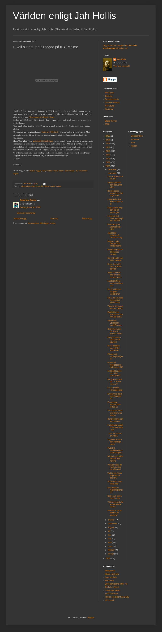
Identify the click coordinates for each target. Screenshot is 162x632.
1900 (107, 124)
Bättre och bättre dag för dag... (114, 497)
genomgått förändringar (43, 141)
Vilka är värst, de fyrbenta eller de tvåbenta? (114, 467)
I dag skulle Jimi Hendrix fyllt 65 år (115, 201)
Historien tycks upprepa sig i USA (114, 226)
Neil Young (109, 106)
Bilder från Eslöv (112, 574)
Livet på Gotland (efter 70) (116, 584)
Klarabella (109, 580)
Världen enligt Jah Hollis (64, 15)
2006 (108, 558)
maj (110, 539)
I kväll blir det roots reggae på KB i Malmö (115, 218)
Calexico (108, 96)
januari (111, 554)
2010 (108, 155)
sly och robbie (81, 170)
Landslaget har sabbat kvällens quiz (115, 283)
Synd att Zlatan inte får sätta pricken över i (114, 274)
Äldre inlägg (87, 219)
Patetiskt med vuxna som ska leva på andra (115, 314)
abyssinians (69, 170)
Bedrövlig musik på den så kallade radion (114, 331)
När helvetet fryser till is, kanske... (115, 259)
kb (42, 186)
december (112, 169)
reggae (38, 170)
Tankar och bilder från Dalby (117, 597)
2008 (108, 162)
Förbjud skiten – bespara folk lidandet (114, 339)
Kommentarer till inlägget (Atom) (41, 223)
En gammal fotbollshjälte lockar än (114, 404)
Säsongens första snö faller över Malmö (114, 412)
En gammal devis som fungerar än (114, 396)
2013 (108, 143)
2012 (108, 147)
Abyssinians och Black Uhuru (41, 117)
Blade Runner (111, 121)
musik (32, 170)
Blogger (91, 618)
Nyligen (134, 146)
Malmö (49, 170)
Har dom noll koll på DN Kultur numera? (114, 381)
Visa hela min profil (121, 66)
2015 (108, 136)
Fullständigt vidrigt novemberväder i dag (115, 427)
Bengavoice (110, 571)
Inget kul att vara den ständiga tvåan (114, 441)
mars (110, 546)
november (112, 173)
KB (43, 170)
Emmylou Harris (112, 99)
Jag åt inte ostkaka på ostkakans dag (114, 235)
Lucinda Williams (112, 102)
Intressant (135, 139)
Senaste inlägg (20, 219)
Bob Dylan (109, 93)
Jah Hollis (121, 59)
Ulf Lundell (109, 600)
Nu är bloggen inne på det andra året (113, 348)
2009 (108, 159)
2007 (108, 166)
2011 (108, 151)
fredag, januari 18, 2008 (30, 207)
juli (109, 531)
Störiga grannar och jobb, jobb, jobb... (114, 184)
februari (111, 550)
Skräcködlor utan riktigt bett (114, 482)
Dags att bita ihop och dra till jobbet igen (114, 210)
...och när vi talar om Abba (114, 434)
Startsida (54, 219)
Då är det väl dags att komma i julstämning (115, 300)
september (113, 523)
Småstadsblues (111, 594)
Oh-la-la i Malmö (112, 587)
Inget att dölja (111, 577)
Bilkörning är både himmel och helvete (115, 458)
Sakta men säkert (112, 590)
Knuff (133, 142)
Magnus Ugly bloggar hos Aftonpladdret (114, 243)
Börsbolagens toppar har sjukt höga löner (115, 193)
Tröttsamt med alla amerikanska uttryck (115, 504)
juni (109, 535)
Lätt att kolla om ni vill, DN (115, 177)
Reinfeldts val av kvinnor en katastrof (114, 512)
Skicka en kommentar (26, 213)
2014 (108, 140)
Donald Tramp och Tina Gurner (115, 420)
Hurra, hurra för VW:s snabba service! (114, 266)
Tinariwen (109, 109)
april (110, 542)
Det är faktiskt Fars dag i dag (114, 389)
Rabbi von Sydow (28, 200)
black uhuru (59, 170)
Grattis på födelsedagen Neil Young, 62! (115, 365)
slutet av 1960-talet (50, 132)
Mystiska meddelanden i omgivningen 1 (115, 450)
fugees (15, 173)
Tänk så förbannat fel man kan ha (115, 307)
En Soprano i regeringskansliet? (115, 490)
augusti (111, 527)
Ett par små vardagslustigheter (115, 356)
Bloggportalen (137, 136)
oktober (111, 520)
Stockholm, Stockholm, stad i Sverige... (115, 323)
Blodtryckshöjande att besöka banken (115, 252)
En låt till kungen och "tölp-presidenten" (114, 373)
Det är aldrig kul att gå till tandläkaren (114, 291)
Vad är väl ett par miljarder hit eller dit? (114, 475)
